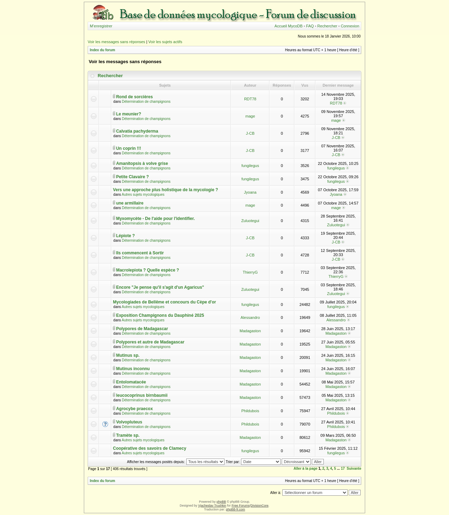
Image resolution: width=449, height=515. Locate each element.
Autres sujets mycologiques (143, 194)
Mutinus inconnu (133, 368)
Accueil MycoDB (289, 26)
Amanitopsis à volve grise (142, 163)
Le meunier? (128, 114)
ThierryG (250, 272)
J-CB (250, 133)
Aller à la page (305, 468)
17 (343, 468)
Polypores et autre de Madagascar (150, 342)
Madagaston (250, 331)
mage (250, 116)
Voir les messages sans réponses (116, 42)
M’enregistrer (101, 26)
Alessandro (250, 317)
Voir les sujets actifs (165, 42)
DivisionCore (259, 505)
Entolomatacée (131, 382)
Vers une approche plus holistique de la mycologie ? (165, 189)
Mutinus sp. (128, 355)
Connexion (350, 26)
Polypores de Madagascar (142, 328)
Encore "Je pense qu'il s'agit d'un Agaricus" (160, 287)
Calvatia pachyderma (137, 131)
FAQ (310, 26)
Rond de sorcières (134, 96)
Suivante (354, 468)
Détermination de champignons (146, 101)
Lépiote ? (125, 235)
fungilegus (250, 165)
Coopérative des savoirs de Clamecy (149, 448)
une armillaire (129, 203)
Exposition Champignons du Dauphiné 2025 (160, 315)
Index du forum (102, 50)
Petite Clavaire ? (132, 176)
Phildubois (250, 411)
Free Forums (241, 505)
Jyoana (250, 192)
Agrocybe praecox (134, 408)
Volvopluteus (129, 422)
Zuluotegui (250, 221)
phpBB (221, 501)
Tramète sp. (128, 435)
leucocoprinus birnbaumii (142, 395)
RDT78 (250, 99)
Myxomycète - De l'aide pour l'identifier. (155, 218)
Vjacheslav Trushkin (212, 505)
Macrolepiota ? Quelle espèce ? (147, 270)
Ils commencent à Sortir (140, 252)
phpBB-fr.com (235, 509)
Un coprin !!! (128, 148)
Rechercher (327, 26)
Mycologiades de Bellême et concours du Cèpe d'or (164, 302)
